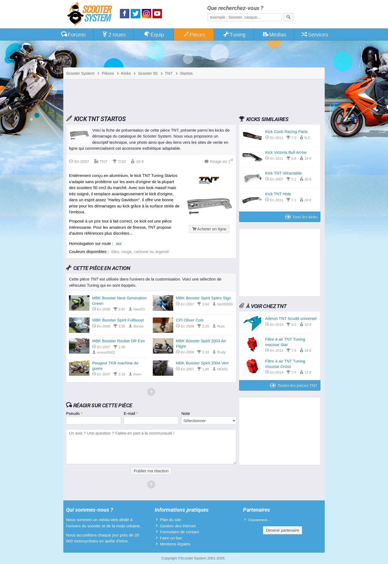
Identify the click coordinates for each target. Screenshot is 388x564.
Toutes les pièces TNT (293, 385)
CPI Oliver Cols (190, 320)
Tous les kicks (301, 216)
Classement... (259, 520)
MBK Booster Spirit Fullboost (118, 320)
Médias (274, 34)
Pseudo (74, 413)
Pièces (194, 34)
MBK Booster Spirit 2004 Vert (202, 363)
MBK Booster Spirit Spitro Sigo (203, 298)
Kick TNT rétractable (283, 173)
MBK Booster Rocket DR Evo (118, 341)
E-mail (131, 413)
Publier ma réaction (151, 471)
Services (314, 34)
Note (185, 413)
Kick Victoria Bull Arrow (286, 152)
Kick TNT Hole (278, 194)
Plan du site (170, 519)
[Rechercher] (288, 17)
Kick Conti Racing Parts (286, 131)
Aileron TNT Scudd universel (290, 318)
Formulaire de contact (179, 531)
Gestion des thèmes (178, 526)
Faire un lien (171, 538)
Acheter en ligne (209, 229)
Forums (73, 34)
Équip (154, 34)
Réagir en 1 (219, 161)
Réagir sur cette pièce (102, 405)
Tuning (234, 34)
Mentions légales (175, 544)
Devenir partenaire (282, 530)
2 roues (113, 34)
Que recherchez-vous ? (235, 8)
